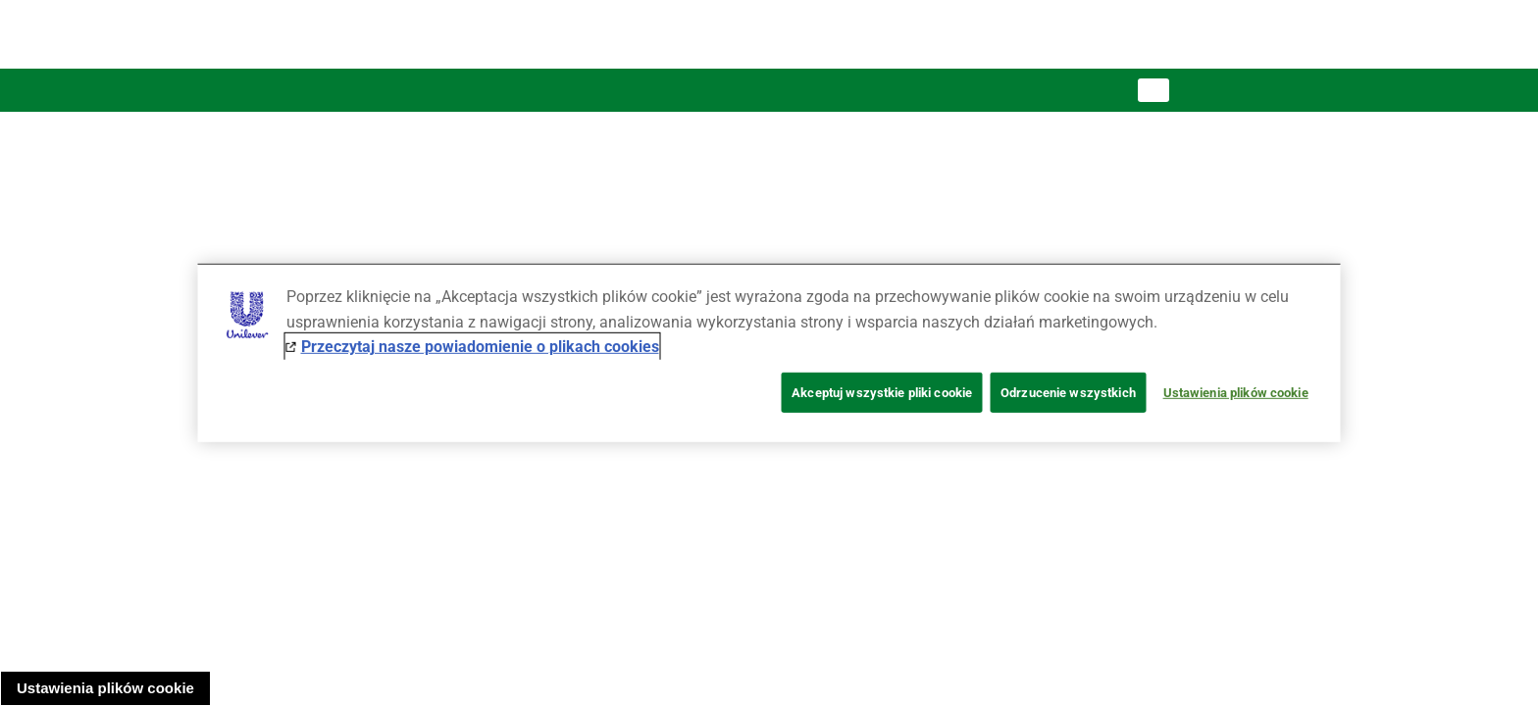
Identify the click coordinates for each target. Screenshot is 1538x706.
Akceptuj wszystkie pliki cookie (882, 392)
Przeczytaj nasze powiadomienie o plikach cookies (480, 346)
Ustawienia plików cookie (105, 688)
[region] (769, 353)
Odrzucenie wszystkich (1068, 392)
